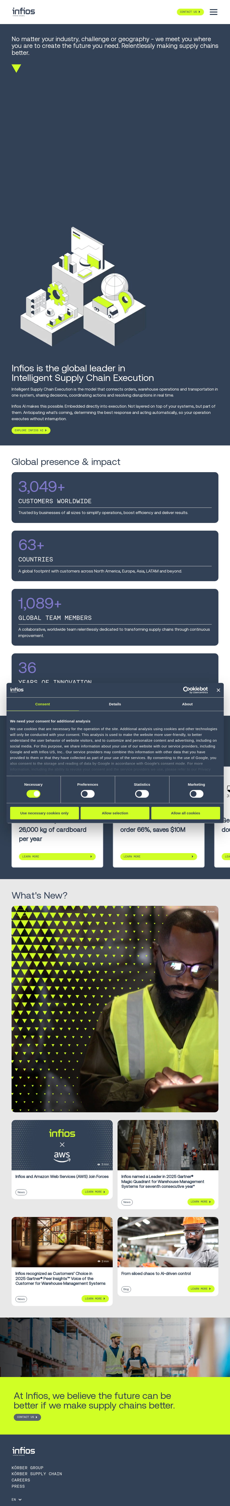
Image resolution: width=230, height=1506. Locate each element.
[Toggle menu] (213, 12)
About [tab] (187, 704)
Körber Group (27, 1467)
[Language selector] (17, 1499)
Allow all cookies (185, 813)
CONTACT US (25, 1417)
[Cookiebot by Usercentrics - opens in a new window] (187, 690)
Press (18, 1486)
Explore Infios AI (29, 430)
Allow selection (115, 813)
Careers (21, 1480)
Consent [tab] (42, 704)
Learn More (30, 856)
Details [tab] (115, 704)
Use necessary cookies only (44, 813)
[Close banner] (218, 690)
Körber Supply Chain (37, 1473)
